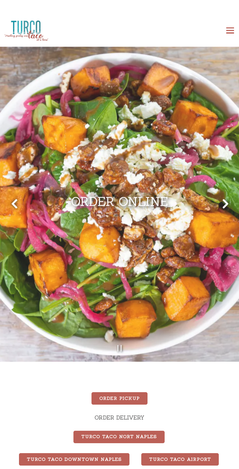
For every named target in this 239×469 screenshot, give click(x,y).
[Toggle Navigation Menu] (230, 31)
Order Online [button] (119, 445)
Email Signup (119, 461)
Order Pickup (119, 385)
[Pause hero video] (119, 335)
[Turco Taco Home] (26, 30)
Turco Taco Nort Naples (119, 423)
